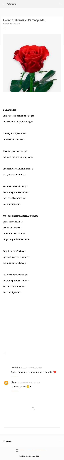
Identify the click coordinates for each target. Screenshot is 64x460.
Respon (14, 377)
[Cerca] (60, 4)
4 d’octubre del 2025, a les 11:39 (31, 368)
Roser (14, 382)
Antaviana (11, 4)
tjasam (42, 456)
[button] (4, 28)
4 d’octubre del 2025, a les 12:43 (29, 382)
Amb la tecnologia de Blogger (32, 450)
